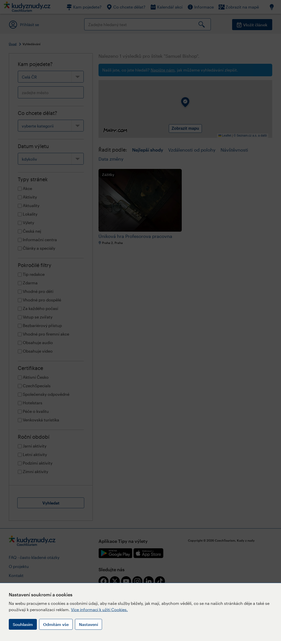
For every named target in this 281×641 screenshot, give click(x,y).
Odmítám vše (56, 624)
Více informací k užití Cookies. (99, 609)
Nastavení (88, 624)
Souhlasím (23, 624)
